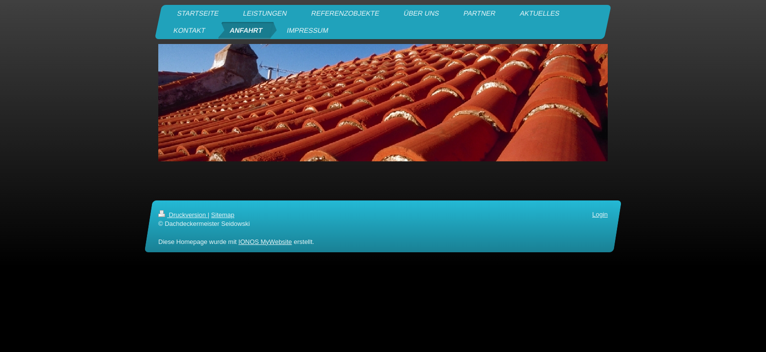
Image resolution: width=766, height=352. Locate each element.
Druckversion (183, 215)
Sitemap (222, 215)
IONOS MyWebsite (265, 241)
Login (600, 214)
